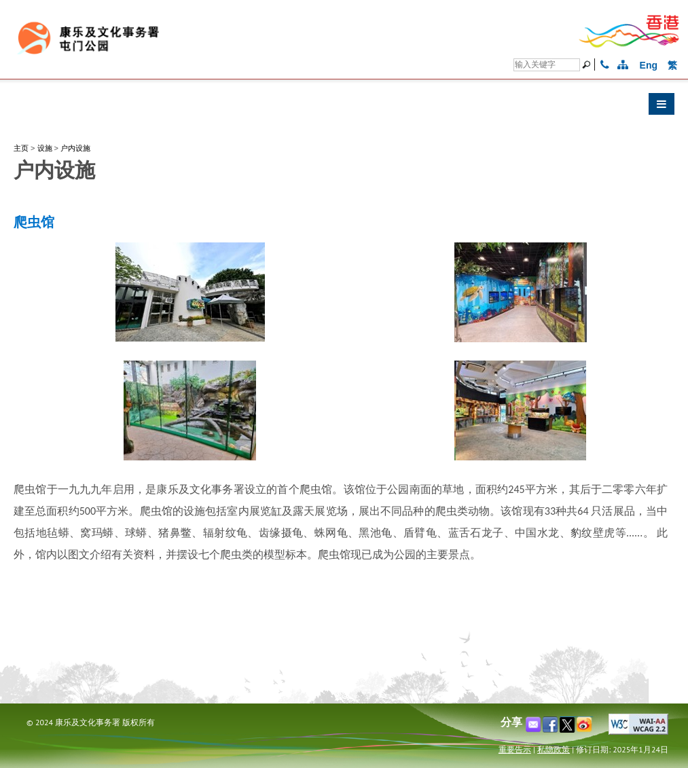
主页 (21, 148)
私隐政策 (553, 749)
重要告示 (515, 749)
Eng (648, 65)
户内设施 (75, 148)
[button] (344, 107)
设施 (44, 148)
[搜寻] (546, 64)
